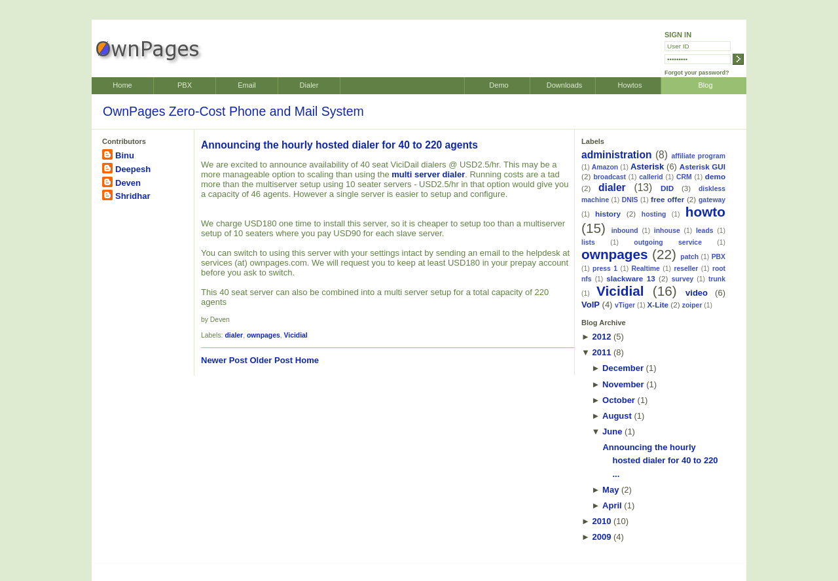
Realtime (646, 268)
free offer (667, 199)
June (612, 431)
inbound (624, 230)
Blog (705, 85)
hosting (654, 214)
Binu (124, 155)
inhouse (667, 230)
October (618, 400)
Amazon (605, 167)
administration (616, 154)
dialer (234, 335)
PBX (184, 85)
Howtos (630, 85)
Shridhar (132, 196)
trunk (716, 279)
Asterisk (647, 166)
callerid (651, 177)
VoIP (590, 304)
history (608, 213)
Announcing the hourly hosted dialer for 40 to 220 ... (660, 461)
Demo (498, 85)
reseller (686, 268)
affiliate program (698, 156)
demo (715, 176)
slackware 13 (630, 278)
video (696, 293)
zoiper (692, 305)
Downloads (565, 85)
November (623, 384)
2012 (601, 337)
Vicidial (296, 335)
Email (247, 85)
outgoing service (668, 242)
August (617, 416)
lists (588, 242)
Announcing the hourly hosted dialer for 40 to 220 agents (339, 144)
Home (122, 85)
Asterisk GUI (702, 166)
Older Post (271, 360)
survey (683, 279)
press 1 (604, 268)
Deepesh (133, 169)
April (612, 505)
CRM (684, 177)
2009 (601, 537)
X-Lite (657, 304)
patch (689, 256)
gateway (712, 199)
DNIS (630, 199)
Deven (128, 183)
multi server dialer (428, 174)
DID (667, 188)
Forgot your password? (697, 72)
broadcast (609, 177)
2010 (601, 521)
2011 (601, 352)
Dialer (309, 85)
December (623, 368)
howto (705, 211)
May (610, 490)
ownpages (263, 335)
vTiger (625, 305)
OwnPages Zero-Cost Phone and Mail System (233, 111)
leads (705, 230)
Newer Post (224, 360)
